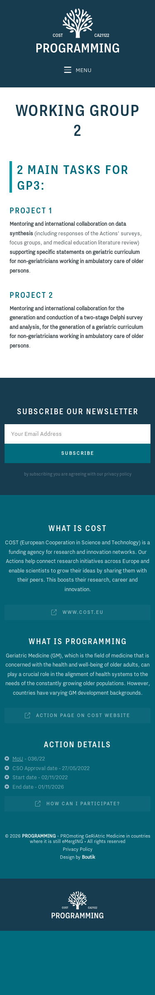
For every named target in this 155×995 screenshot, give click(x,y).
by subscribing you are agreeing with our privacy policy (77, 474)
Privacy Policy (78, 849)
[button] (77, 70)
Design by (77, 857)
